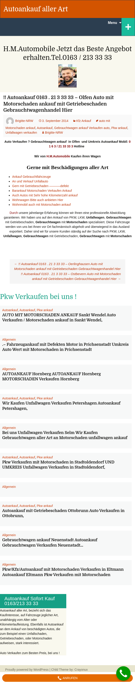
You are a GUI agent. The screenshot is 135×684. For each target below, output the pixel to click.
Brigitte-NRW (24, 121)
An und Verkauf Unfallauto (30, 181)
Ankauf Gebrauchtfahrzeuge (31, 176)
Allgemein (9, 339)
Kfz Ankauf (83, 121)
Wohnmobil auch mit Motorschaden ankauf (41, 204)
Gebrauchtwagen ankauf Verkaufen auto (82, 128)
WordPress (40, 669)
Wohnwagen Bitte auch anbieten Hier (37, 200)
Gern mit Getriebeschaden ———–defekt (40, 186)
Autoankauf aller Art (36, 9)
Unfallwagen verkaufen (21, 132)
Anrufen (67, 678)
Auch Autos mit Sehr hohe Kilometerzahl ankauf (45, 195)
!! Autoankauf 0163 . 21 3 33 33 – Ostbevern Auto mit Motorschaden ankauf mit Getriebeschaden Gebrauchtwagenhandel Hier (71, 276)
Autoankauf (45, 128)
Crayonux (81, 669)
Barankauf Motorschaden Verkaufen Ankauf (42, 190)
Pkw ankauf (119, 128)
